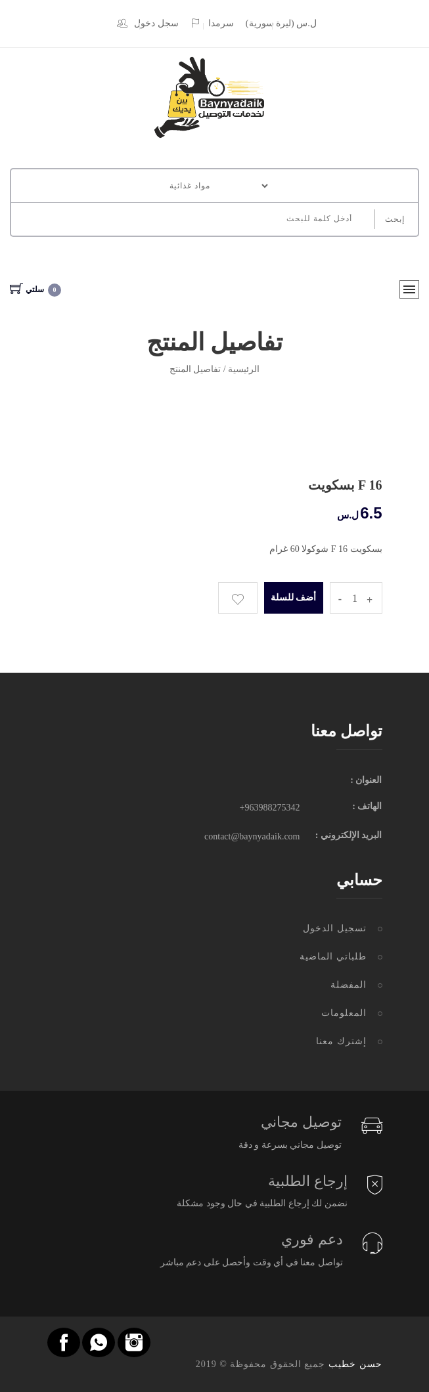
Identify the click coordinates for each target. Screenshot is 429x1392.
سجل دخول (148, 23)
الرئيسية (244, 369)
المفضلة (348, 985)
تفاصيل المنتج (195, 369)
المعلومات (344, 1013)
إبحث (395, 219)
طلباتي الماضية (333, 956)
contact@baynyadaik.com (252, 836)
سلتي (35, 289)
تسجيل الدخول (335, 928)
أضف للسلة (293, 597)
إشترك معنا (341, 1041)
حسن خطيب (355, 1364)
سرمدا (212, 23)
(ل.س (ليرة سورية (281, 23)
